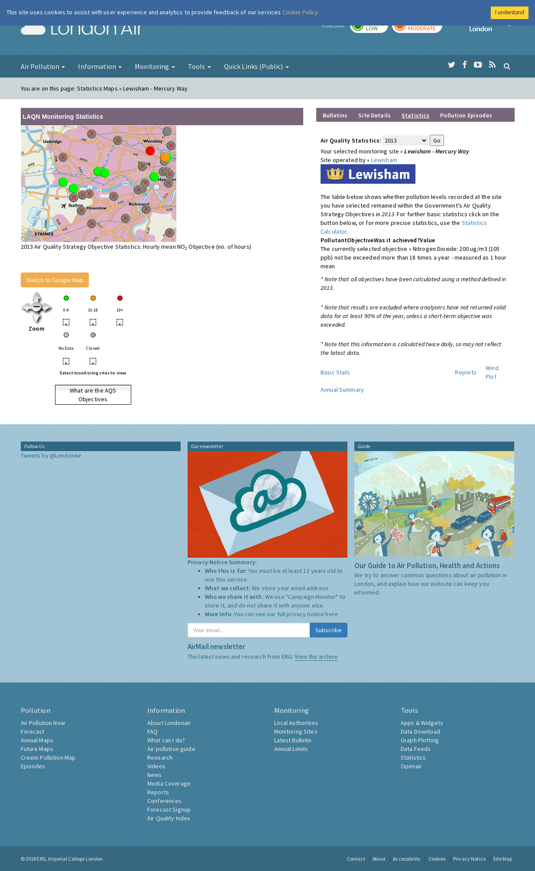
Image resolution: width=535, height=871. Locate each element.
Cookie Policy (300, 12)
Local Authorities (296, 723)
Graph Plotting (420, 740)
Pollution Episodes (466, 115)
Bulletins (335, 115)
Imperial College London (492, 29)
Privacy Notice (469, 858)
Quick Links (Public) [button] (256, 66)
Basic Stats (335, 372)
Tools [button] (199, 66)
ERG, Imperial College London (70, 858)
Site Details (374, 115)
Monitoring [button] (155, 66)
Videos (156, 766)
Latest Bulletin (293, 740)
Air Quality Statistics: (351, 140)
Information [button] (100, 66)
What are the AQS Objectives (93, 395)
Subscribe (328, 630)
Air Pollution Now (43, 723)
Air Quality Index (168, 818)
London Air (82, 29)
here (331, 614)
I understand (509, 12)
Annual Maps (37, 740)
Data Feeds (416, 749)
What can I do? (166, 740)
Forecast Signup (169, 809)
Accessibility (407, 858)
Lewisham (384, 160)
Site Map (502, 858)
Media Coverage (169, 783)
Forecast (33, 731)
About (379, 858)
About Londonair (169, 723)
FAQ (152, 731)
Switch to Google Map (54, 280)
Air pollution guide (171, 749)
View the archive (316, 656)
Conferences (164, 801)
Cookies (437, 858)
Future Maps (37, 749)
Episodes (33, 766)
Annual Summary (342, 389)
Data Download (420, 731)
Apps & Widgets (422, 723)
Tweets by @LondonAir (51, 455)
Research (159, 757)
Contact (356, 858)
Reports (466, 372)
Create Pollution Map (48, 757)
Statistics (413, 757)
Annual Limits (291, 749)
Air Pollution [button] (43, 66)
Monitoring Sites (296, 731)
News (154, 775)
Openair (411, 766)
